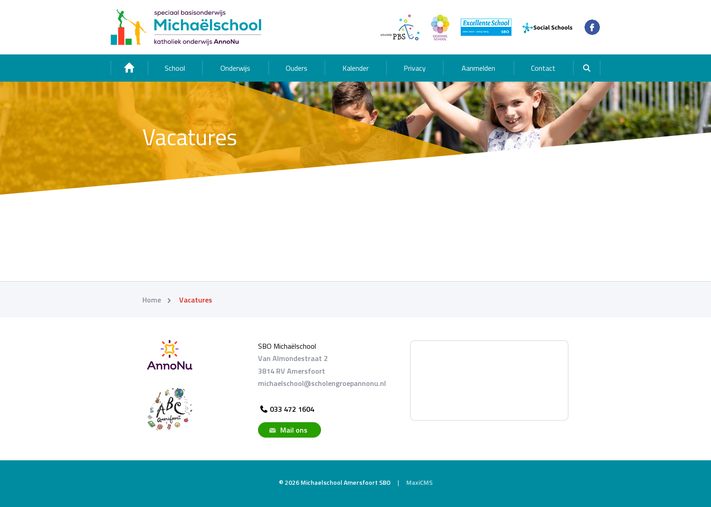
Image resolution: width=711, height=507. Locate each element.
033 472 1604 (286, 409)
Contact (543, 68)
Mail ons (287, 429)
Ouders (296, 68)
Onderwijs (235, 68)
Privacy (415, 68)
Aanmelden (478, 68)
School (175, 68)
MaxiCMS (419, 482)
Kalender (355, 68)
